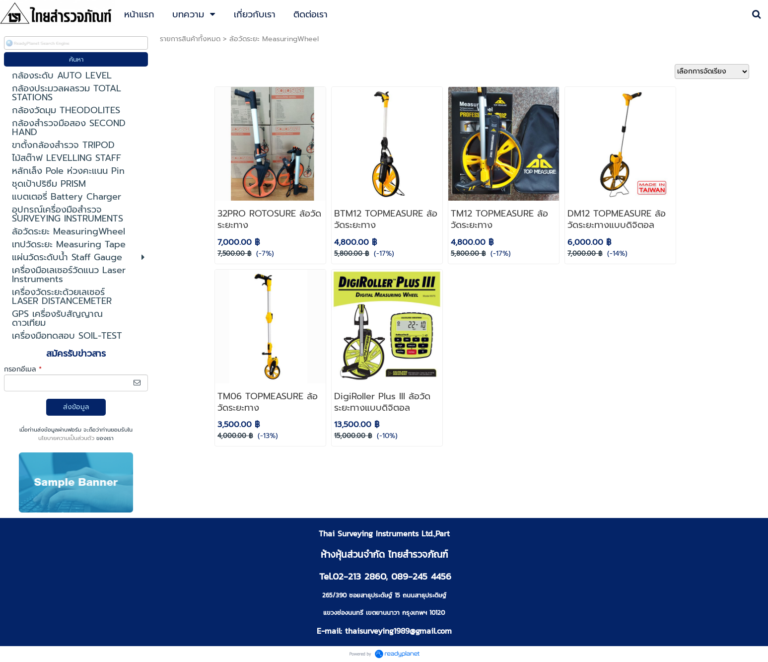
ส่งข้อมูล (76, 407)
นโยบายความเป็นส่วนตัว (66, 438)
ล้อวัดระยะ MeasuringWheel (274, 39)
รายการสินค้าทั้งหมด (190, 39)
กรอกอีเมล (23, 369)
